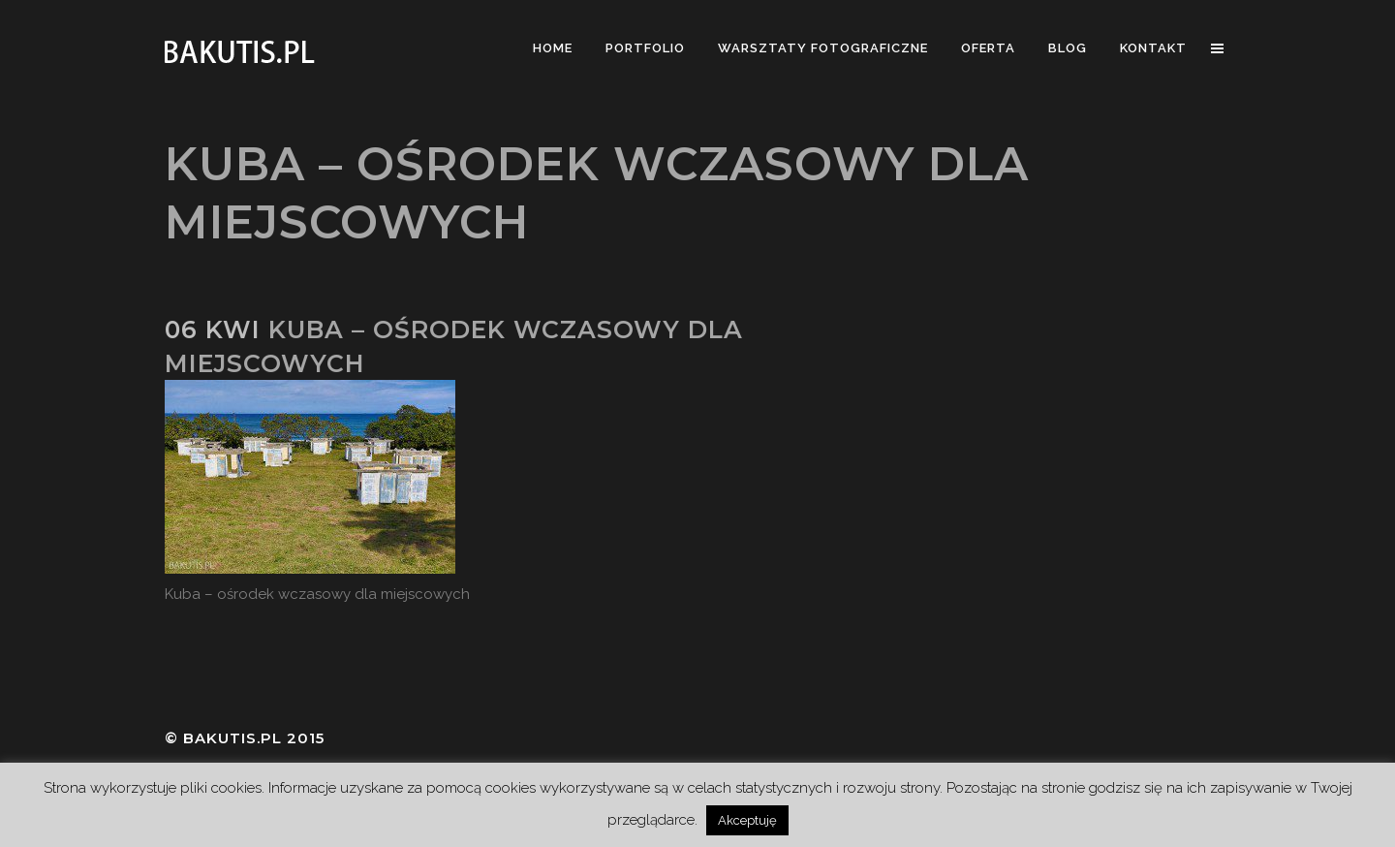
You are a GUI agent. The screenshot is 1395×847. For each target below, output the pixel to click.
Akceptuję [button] (747, 820)
